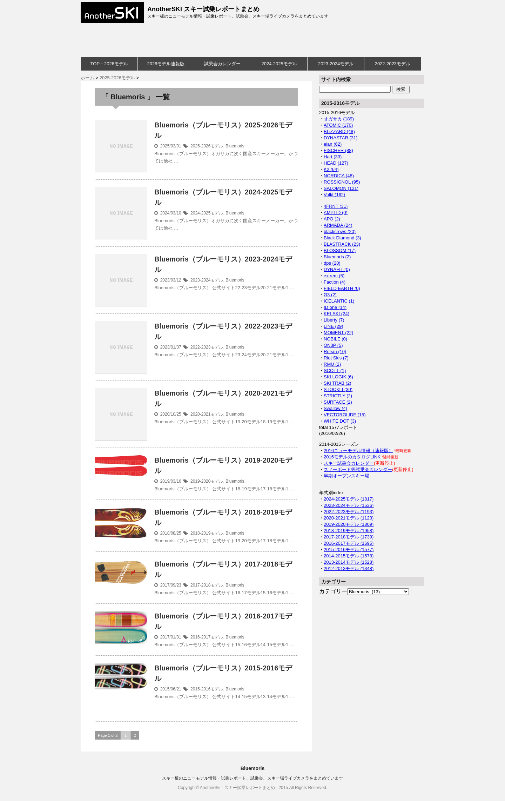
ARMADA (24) (338, 225)
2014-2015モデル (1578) (348, 555)
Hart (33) (333, 156)
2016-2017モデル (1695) (348, 543)
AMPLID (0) (336, 212)
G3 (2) (330, 294)
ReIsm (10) (335, 351)
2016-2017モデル (206, 637)
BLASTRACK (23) (342, 244)
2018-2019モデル (206, 533)
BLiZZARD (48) (339, 131)
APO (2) (332, 218)
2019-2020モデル (206, 481)
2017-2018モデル (206, 585)
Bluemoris (234, 146)
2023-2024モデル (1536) (348, 505)
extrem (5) (334, 275)
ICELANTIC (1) (339, 301)
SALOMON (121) (341, 188)
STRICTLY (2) (338, 395)
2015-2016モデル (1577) (348, 549)
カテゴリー (333, 591)
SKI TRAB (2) (337, 383)
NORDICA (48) (339, 175)
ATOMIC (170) (338, 125)
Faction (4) (334, 282)
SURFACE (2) (338, 402)
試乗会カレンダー (222, 63)
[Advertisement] (251, 40)
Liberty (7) (334, 320)
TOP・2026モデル (109, 63)
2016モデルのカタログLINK (352, 456)
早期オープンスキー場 (346, 475)
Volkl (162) (334, 194)
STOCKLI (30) (338, 389)
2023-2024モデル (336, 63)
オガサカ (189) (339, 118)
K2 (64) (331, 169)
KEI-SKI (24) (336, 313)
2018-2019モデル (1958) (348, 530)
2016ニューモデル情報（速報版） (358, 450)
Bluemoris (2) (337, 256)
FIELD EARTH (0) (342, 288)
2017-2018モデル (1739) (348, 536)
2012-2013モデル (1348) (348, 568)
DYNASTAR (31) (341, 137)
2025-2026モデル (206, 146)
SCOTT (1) (335, 370)
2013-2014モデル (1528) (348, 562)
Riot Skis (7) (336, 357)
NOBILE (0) (335, 339)
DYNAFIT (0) (337, 269)
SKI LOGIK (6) (338, 376)
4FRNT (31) (336, 206)
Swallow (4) (335, 408)
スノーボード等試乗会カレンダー (358, 469)
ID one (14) (335, 307)
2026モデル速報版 (165, 63)
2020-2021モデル (206, 414)
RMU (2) (332, 364)
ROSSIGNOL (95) (342, 182)
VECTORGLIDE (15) (345, 414)
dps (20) (332, 263)
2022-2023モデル (392, 63)
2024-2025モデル (279, 63)
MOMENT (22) (338, 332)
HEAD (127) (336, 163)
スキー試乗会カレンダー (349, 463)
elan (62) (333, 144)
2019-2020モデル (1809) (348, 524)
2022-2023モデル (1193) (348, 511)
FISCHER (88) (338, 150)
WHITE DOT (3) (340, 421)
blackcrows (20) (340, 231)
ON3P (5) (333, 345)
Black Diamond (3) (342, 237)
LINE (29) (333, 326)
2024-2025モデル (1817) (348, 499)
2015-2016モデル (206, 689)
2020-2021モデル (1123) (348, 518)
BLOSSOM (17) (340, 250)
